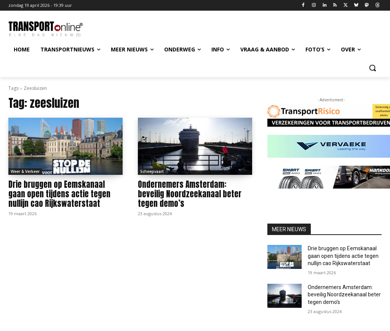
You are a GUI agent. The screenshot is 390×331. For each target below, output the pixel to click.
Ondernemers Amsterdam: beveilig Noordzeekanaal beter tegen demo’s (189, 193)
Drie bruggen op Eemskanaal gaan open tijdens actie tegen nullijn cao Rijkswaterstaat (59, 193)
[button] (372, 68)
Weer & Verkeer (25, 171)
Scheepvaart (152, 171)
